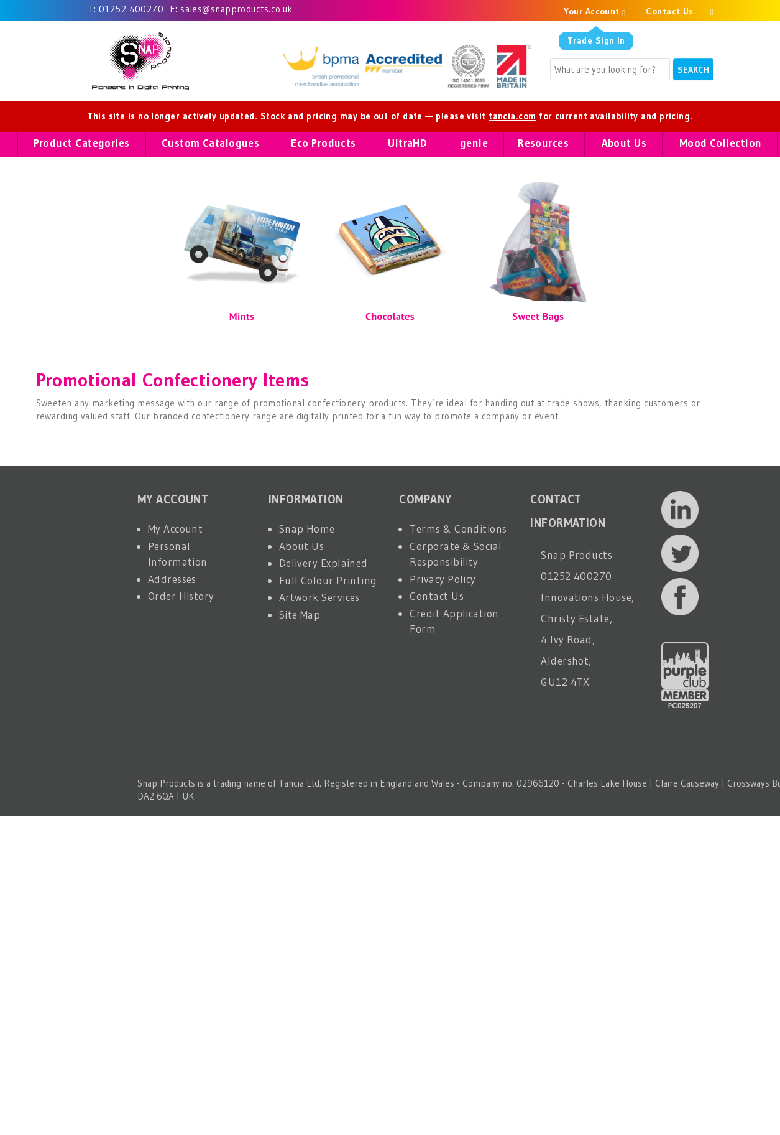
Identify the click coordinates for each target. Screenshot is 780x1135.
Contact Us (669, 11)
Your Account (594, 11)
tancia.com (512, 116)
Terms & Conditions (458, 528)
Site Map (300, 614)
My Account (175, 528)
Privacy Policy (442, 579)
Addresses (172, 579)
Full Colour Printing (328, 580)
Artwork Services (319, 597)
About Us (301, 546)
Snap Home (307, 528)
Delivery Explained (323, 562)
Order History (181, 595)
